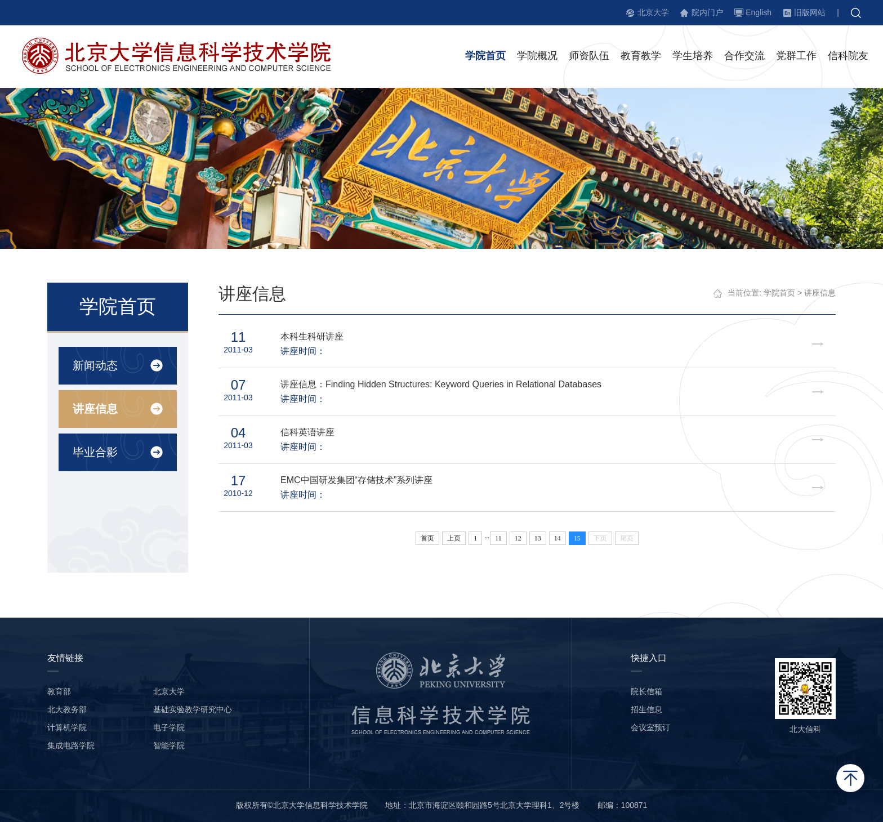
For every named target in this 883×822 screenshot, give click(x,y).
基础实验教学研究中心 (192, 709)
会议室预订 (650, 727)
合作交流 (744, 55)
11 (498, 538)
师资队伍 (589, 55)
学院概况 (537, 55)
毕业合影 (95, 452)
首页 (427, 538)
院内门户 (707, 12)
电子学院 (169, 727)
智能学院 (169, 745)
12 (518, 538)
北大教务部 (67, 709)
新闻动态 (95, 365)
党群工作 (796, 55)
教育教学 (641, 55)
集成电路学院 (71, 745)
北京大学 (653, 12)
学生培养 (692, 55)
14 (557, 538)
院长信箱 (646, 691)
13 (537, 538)
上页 (454, 538)
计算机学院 (67, 727)
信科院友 (848, 55)
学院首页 (485, 55)
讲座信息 (95, 409)
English (758, 12)
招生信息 (646, 709)
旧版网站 (810, 12)
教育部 (59, 691)
